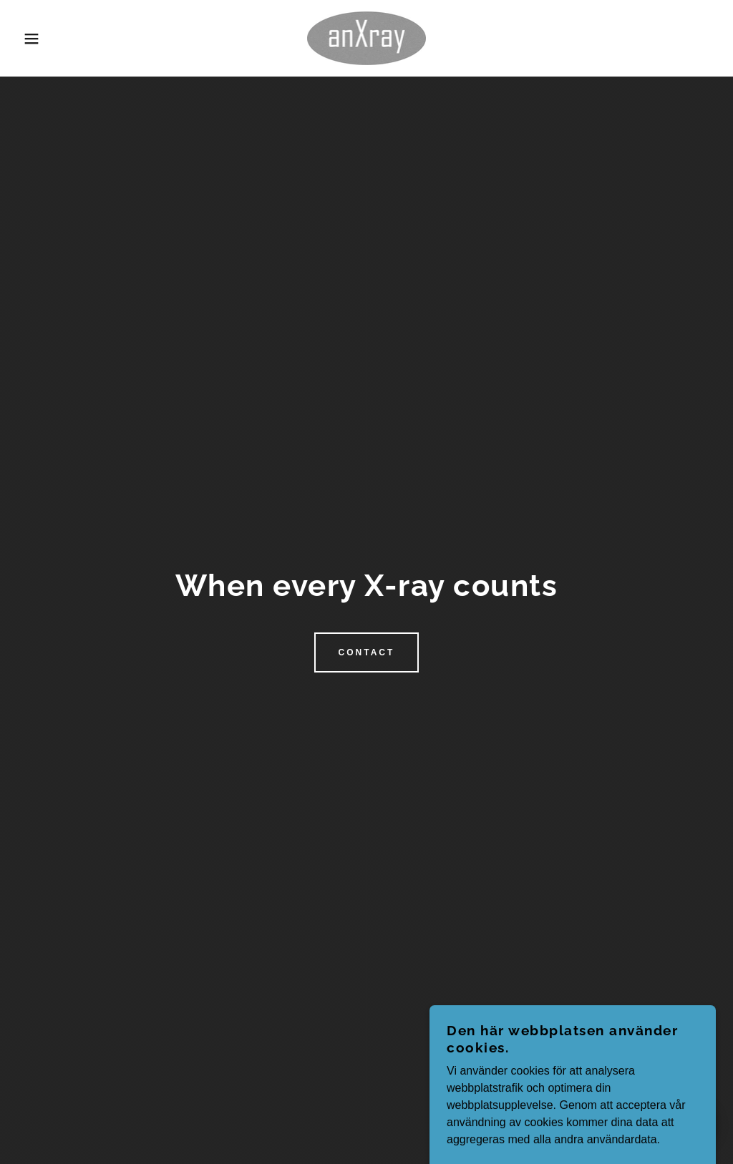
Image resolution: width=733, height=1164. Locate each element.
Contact (367, 652)
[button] (36, 38)
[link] (366, 37)
